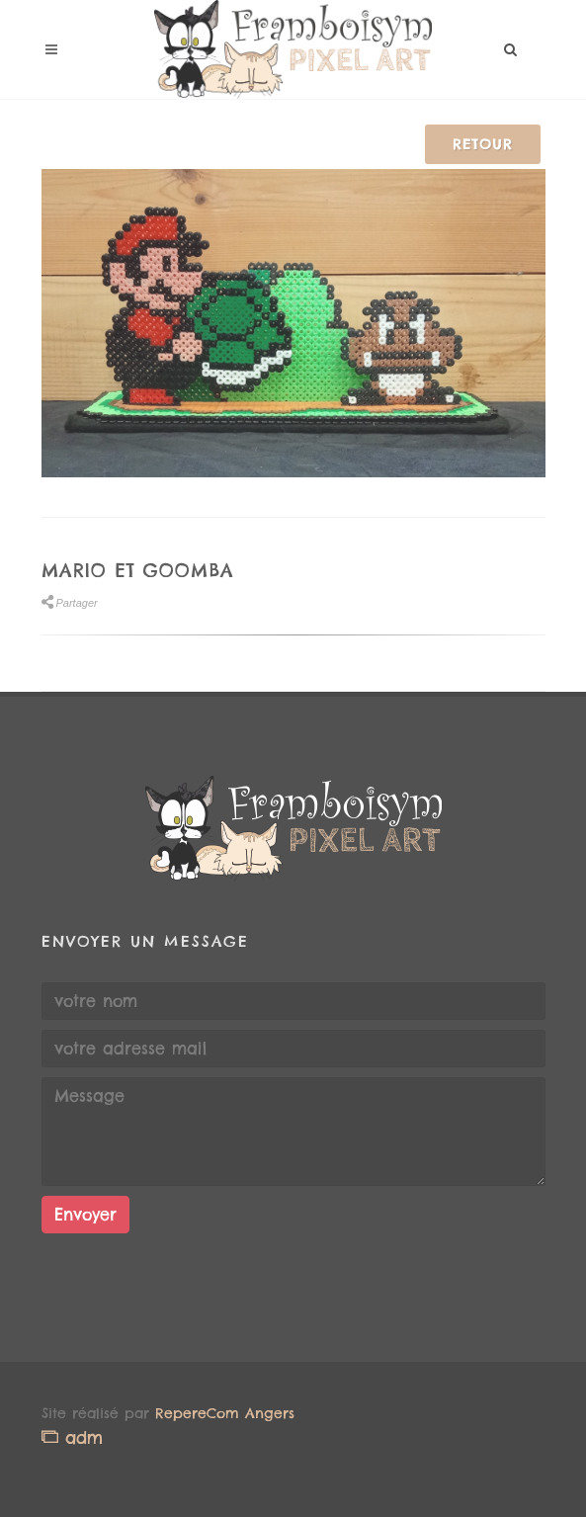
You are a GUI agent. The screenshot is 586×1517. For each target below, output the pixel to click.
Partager (70, 603)
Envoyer (85, 1214)
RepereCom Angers (224, 1413)
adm (72, 1437)
